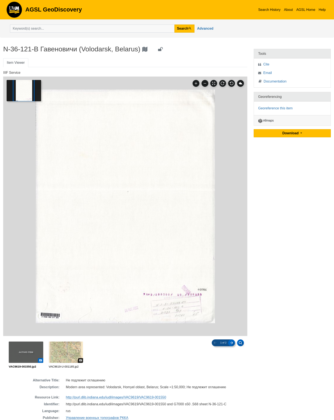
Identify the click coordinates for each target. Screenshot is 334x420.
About (288, 10)
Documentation (273, 81)
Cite (266, 64)
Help (322, 10)
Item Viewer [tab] (16, 62)
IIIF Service (11, 72)
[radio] (26, 355)
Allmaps (266, 120)
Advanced (205, 28)
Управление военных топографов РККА (97, 418)
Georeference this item (275, 108)
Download (291, 133)
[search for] (92, 29)
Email (267, 73)
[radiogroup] (125, 355)
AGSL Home (305, 10)
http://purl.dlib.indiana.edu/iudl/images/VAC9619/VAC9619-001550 (116, 397)
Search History (269, 10)
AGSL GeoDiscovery (14, 11)
